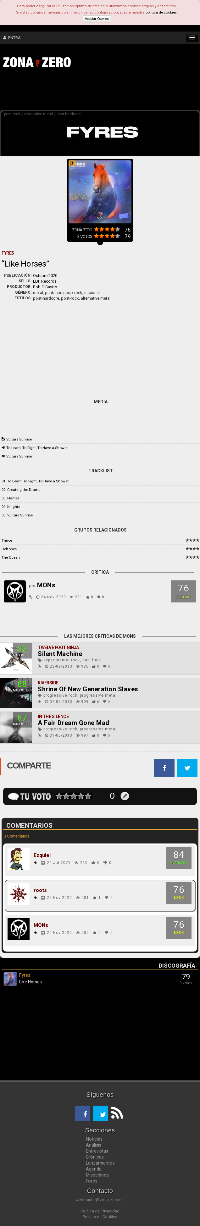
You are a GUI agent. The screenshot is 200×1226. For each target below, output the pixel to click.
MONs (41, 925)
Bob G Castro (45, 287)
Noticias (94, 1139)
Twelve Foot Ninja (58, 647)
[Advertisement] (97, 90)
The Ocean (11, 557)
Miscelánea (97, 1174)
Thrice (7, 540)
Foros (91, 1180)
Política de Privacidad (100, 1211)
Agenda (94, 1168)
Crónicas (95, 1157)
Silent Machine (60, 654)
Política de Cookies (100, 1216)
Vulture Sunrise (19, 439)
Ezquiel (42, 855)
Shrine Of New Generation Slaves (88, 689)
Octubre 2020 (45, 275)
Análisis (93, 1145)
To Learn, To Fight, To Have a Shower (37, 448)
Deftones (9, 549)
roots (40, 890)
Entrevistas (97, 1151)
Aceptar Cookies (97, 19)
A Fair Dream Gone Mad (73, 723)
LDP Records (45, 281)
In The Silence (53, 716)
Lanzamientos (100, 1163)
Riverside (48, 682)
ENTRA (12, 37)
